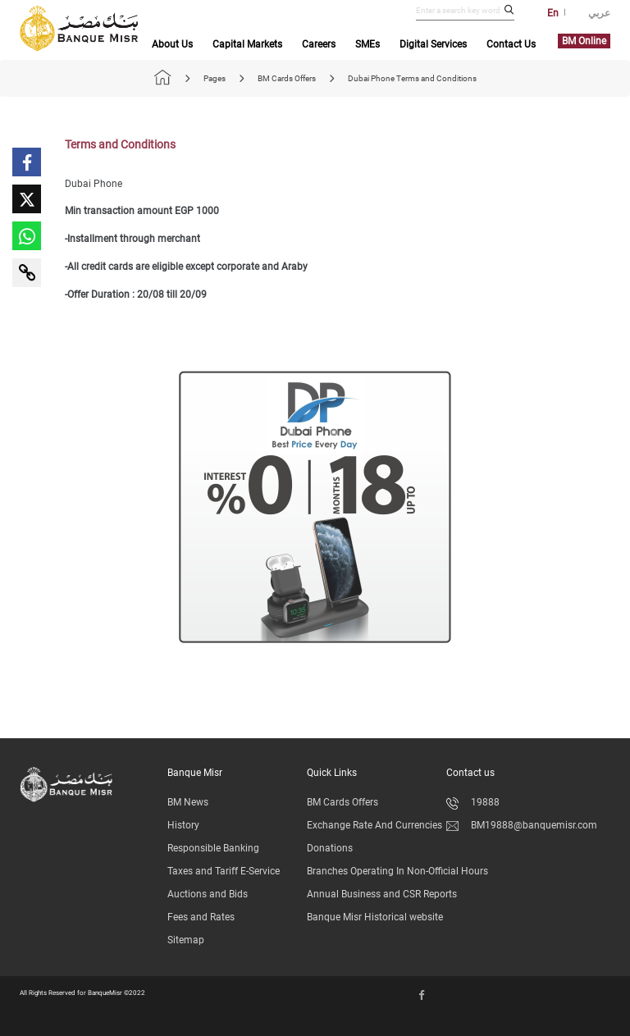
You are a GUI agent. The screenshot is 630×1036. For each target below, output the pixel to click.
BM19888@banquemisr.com (521, 825)
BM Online (584, 41)
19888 (473, 802)
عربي (599, 13)
